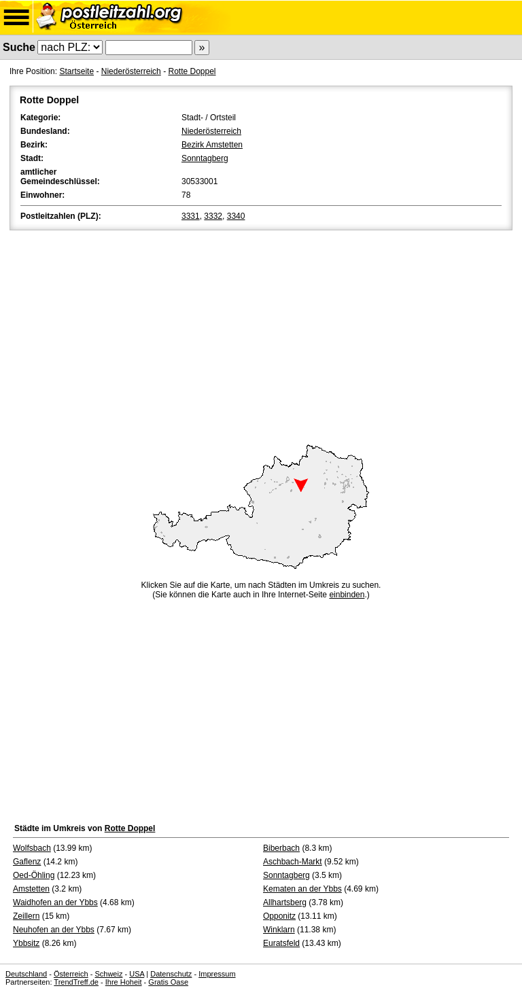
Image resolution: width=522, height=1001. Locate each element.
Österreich (71, 974)
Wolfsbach (32, 848)
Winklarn (279, 929)
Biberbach (281, 848)
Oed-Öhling (33, 875)
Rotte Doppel (191, 71)
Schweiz (108, 974)
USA (136, 974)
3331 (190, 216)
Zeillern (26, 916)
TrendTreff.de (76, 982)
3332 (213, 216)
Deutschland (26, 974)
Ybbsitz (26, 943)
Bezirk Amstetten (212, 145)
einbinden (346, 594)
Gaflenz (27, 861)
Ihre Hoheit (123, 982)
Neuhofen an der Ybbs (53, 929)
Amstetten (31, 889)
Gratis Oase (168, 982)
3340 (236, 216)
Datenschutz (171, 974)
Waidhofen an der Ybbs (55, 902)
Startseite (76, 71)
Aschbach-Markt (292, 861)
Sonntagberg (204, 158)
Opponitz (279, 916)
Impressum (216, 974)
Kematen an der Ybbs (302, 889)
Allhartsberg (285, 902)
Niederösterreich (131, 71)
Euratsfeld (281, 943)
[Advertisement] (261, 335)
